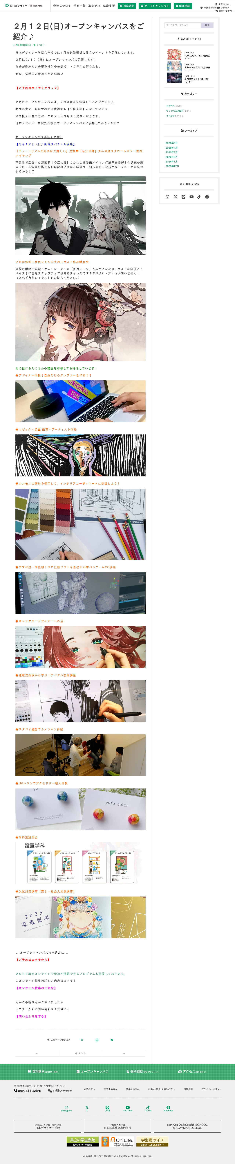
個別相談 (183, 6)
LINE (107, 1108)
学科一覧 (80, 5)
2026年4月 (172, 147)
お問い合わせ (224, 8)
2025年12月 (172, 166)
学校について (62, 5)
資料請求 (128, 6)
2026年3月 (172, 152)
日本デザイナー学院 (48, 1125)
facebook (168, 1108)
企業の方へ (205, 4)
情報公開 (188, 1088)
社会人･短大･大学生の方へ (161, 1088)
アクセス (207, 8)
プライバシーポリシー (211, 1088)
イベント (39, 45)
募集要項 (94, 5)
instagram (66, 1108)
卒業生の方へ (224, 4)
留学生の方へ (132, 1088)
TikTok (148, 1108)
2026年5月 (172, 143)
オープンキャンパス (155, 6)
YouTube (128, 1108)
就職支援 (109, 5)
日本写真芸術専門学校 (117, 1125)
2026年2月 (172, 156)
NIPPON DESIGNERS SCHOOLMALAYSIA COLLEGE (187, 1125)
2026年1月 (172, 161)
